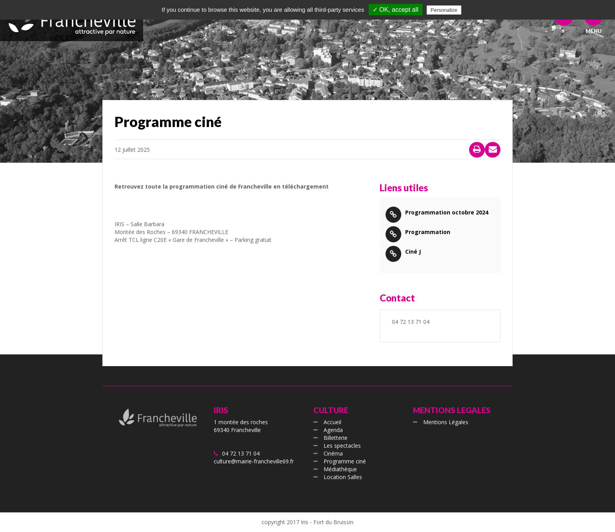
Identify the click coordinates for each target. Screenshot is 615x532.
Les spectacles (342, 445)
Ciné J (413, 251)
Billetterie (336, 437)
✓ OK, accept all (395, 9)
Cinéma (333, 453)
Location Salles (343, 477)
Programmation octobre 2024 (446, 212)
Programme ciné (345, 461)
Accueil (332, 422)
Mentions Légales (445, 422)
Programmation (427, 232)
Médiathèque (340, 469)
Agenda (333, 430)
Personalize (444, 10)
